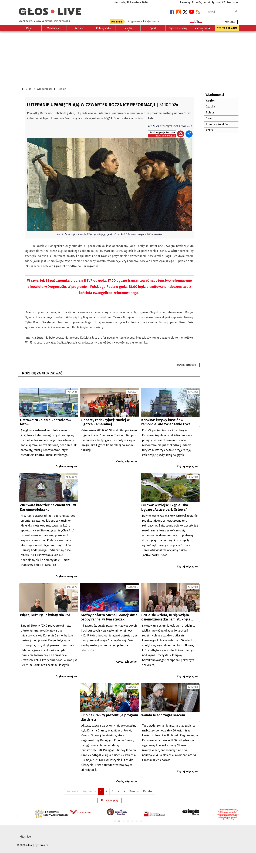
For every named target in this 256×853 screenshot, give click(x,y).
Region (62, 88)
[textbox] (219, 12)
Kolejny (134, 791)
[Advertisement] (128, 57)
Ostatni (148, 791)
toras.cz (43, 845)
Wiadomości (44, 88)
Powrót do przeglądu (186, 365)
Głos (28, 88)
